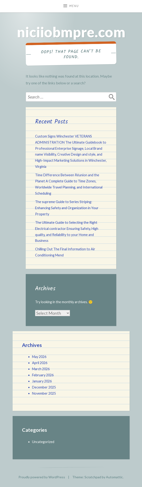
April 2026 (39, 363)
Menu (74, 6)
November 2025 (44, 393)
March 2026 (41, 369)
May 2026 (39, 357)
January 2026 (42, 381)
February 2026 (43, 375)
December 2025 (44, 387)
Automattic (114, 477)
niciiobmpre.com (71, 32)
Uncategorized (43, 442)
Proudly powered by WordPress (41, 477)
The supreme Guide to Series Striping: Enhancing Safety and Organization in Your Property (66, 208)
